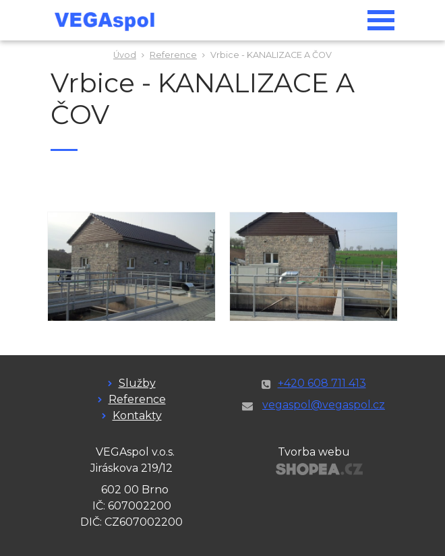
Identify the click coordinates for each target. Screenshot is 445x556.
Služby (137, 383)
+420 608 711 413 (322, 383)
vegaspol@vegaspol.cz (323, 404)
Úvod (124, 55)
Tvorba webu (314, 451)
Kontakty (137, 415)
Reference (173, 55)
